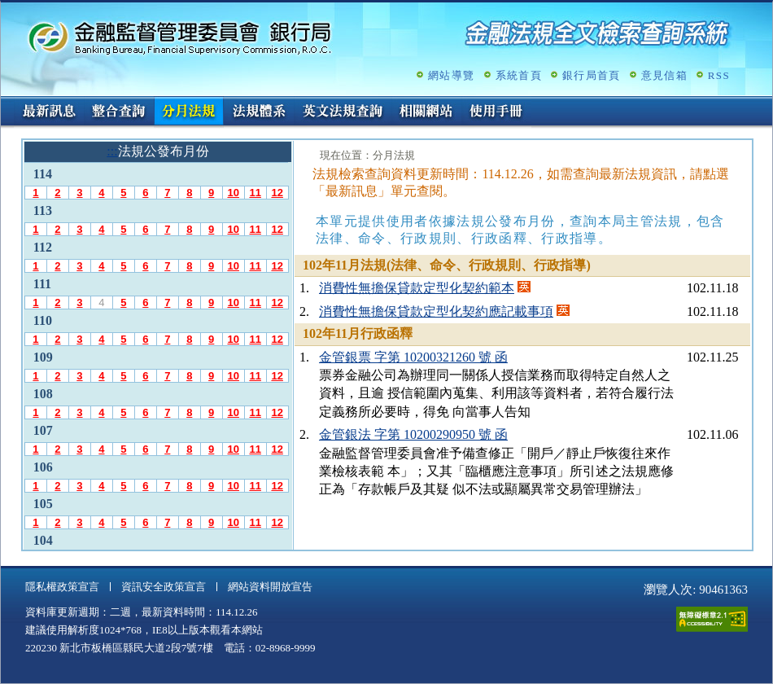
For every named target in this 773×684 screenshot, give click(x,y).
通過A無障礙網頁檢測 (712, 619)
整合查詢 (119, 112)
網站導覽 (451, 75)
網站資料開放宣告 (270, 587)
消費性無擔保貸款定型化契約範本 (416, 288)
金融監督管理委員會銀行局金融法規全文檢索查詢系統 (180, 37)
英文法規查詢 (342, 112)
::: (6, 103)
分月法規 (189, 112)
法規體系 (259, 112)
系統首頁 (519, 75)
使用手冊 (496, 112)
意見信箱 (664, 75)
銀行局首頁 (591, 75)
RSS (719, 75)
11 (254, 192)
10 (232, 192)
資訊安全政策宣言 (163, 587)
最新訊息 (49, 112)
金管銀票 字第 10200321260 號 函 (413, 357)
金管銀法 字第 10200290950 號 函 (413, 434)
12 (276, 192)
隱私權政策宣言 (62, 587)
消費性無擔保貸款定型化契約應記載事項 (436, 311)
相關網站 (426, 112)
